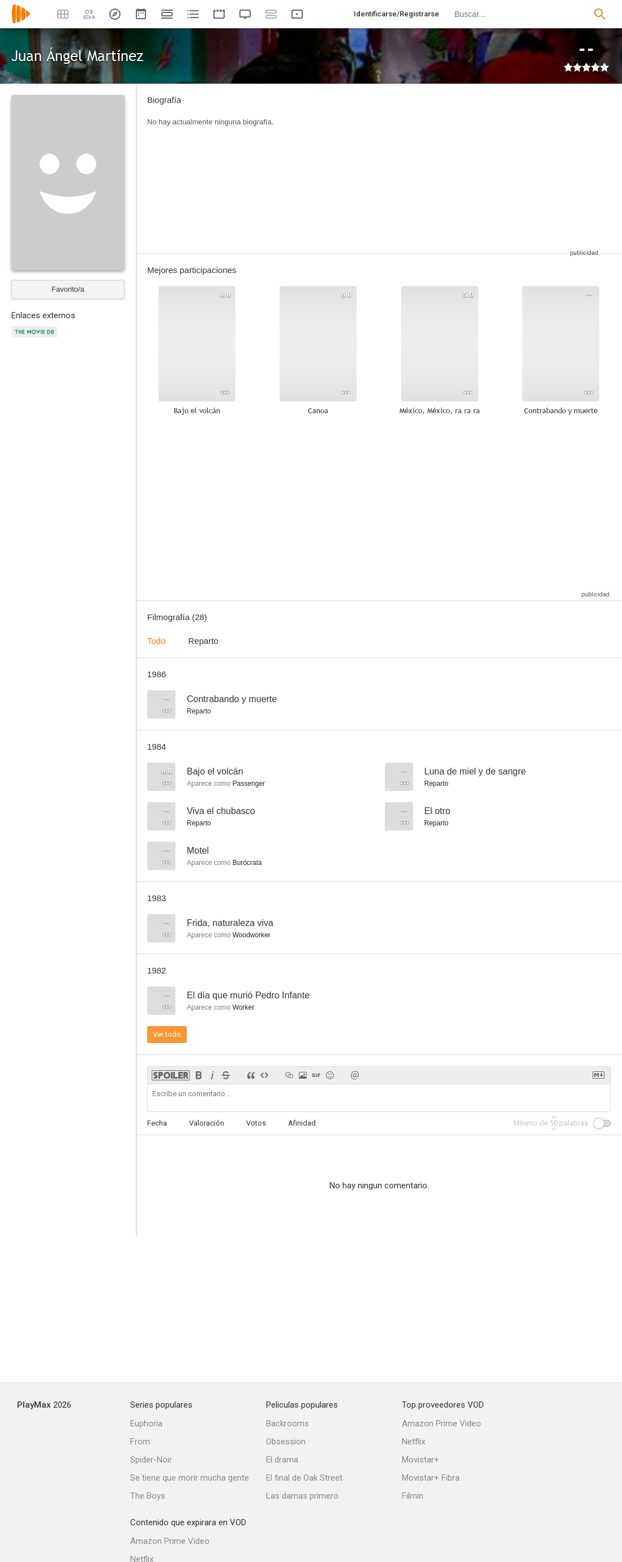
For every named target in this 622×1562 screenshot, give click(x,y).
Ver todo (167, 1034)
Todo (156, 641)
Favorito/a (68, 289)
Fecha (157, 1123)
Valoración (206, 1123)
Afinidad (302, 1123)
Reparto (203, 641)
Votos (256, 1123)
